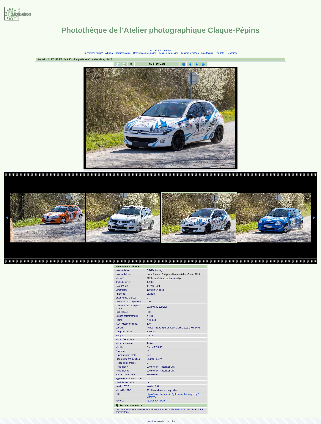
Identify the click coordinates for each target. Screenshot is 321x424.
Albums (109, 53)
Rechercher (232, 53)
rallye (178, 278)
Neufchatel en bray (164, 278)
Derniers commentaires (144, 53)
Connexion (165, 50)
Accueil (154, 50)
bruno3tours (153, 274)
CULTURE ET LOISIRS (59, 59)
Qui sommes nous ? (93, 53)
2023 (149, 278)
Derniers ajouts (122, 53)
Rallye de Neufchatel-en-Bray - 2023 (93, 59)
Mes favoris (207, 53)
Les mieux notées (190, 53)
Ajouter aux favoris (156, 400)
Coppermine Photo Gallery (165, 421)
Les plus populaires (168, 53)
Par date (219, 53)
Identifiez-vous (178, 409)
